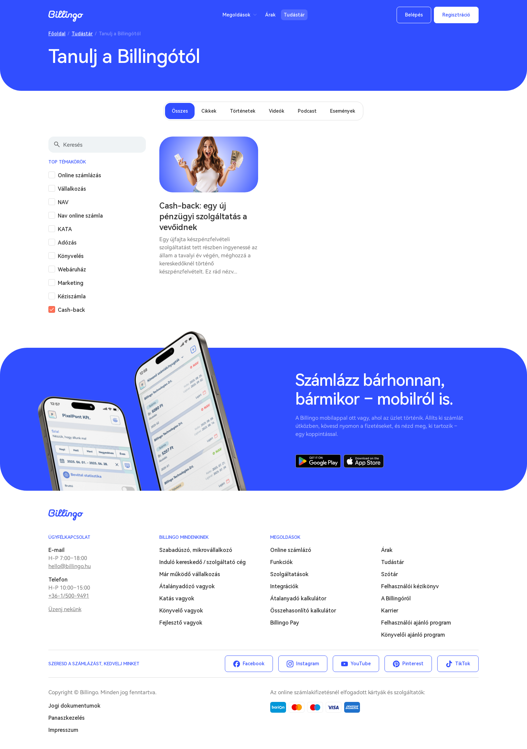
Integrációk (284, 586)
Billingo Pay (284, 623)
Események (342, 111)
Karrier (389, 610)
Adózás (67, 242)
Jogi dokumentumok (74, 706)
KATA (65, 229)
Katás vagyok (176, 598)
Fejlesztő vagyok (180, 623)
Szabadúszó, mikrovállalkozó (195, 550)
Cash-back (71, 310)
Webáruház (72, 269)
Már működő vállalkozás (189, 574)
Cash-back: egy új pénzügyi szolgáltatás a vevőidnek (203, 216)
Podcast (307, 111)
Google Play (318, 461)
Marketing (70, 283)
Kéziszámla (72, 296)
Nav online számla (80, 216)
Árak (270, 14)
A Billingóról (396, 598)
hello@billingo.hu (69, 566)
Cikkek (208, 111)
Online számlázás (79, 175)
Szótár (389, 574)
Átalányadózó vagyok (187, 586)
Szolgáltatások (289, 574)
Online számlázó (290, 550)
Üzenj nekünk (64, 609)
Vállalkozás (72, 189)
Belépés (414, 14)
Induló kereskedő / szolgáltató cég (202, 562)
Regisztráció (456, 14)
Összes (180, 111)
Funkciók (281, 562)
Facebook (254, 663)
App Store (363, 461)
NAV (63, 202)
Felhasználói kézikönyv (410, 586)
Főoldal (57, 33)
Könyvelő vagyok (181, 610)
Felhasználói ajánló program (416, 623)
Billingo (65, 16)
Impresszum (63, 730)
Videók (276, 111)
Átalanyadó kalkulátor (298, 598)
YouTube (361, 663)
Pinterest (412, 663)
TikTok (462, 663)
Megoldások (236, 14)
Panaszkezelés (66, 718)
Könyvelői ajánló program (413, 635)
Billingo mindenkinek (184, 537)
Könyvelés (71, 256)
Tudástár (294, 14)
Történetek (242, 111)
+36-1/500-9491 (68, 596)
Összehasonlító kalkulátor (303, 610)
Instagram (307, 663)
